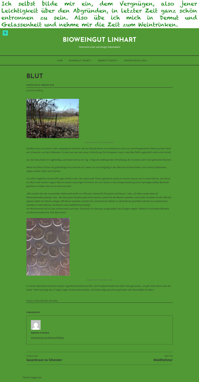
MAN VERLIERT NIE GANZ (46, 300)
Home (60, 60)
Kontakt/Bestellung (135, 60)
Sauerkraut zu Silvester (44, 358)
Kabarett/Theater (107, 60)
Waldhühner (163, 358)
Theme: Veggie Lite (32, 377)
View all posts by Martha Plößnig (47, 337)
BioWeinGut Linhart (99, 40)
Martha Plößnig (36, 90)
